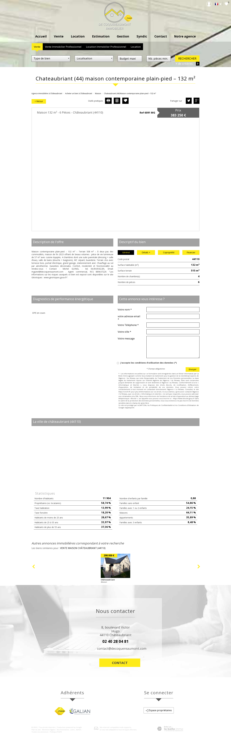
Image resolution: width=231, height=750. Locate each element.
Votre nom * (125, 309)
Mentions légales (48, 730)
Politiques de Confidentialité (161, 405)
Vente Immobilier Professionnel (63, 46)
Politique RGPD (56, 732)
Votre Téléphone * (128, 324)
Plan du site (36, 730)
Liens (72, 730)
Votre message (126, 338)
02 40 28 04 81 (115, 641)
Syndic (142, 36)
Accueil (41, 36)
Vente (58, 36)
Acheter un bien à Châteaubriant (78, 93)
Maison (98, 93)
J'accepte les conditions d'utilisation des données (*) (148, 362)
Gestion (123, 36)
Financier (191, 252)
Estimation (101, 36)
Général (126, 252)
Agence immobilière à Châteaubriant (47, 93)
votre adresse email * (129, 318)
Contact (160, 36)
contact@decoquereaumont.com (121, 648)
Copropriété (168, 252)
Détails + (146, 252)
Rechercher (187, 58)
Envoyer (192, 369)
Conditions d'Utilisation (187, 405)
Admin (78, 730)
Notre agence (185, 36)
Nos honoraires (63, 730)
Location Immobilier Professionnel (106, 46)
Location (78, 36)
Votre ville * (124, 331)
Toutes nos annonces (40, 732)
